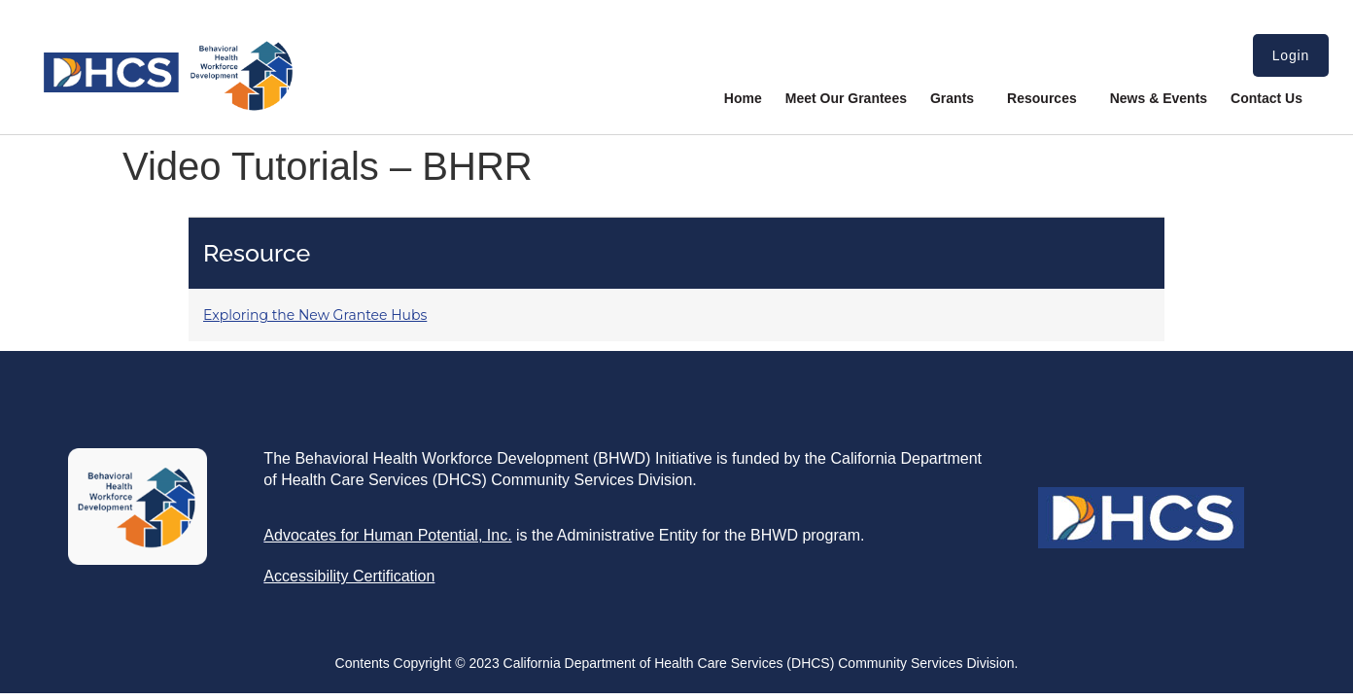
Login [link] (1290, 55)
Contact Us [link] (1266, 98)
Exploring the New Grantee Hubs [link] (315, 315)
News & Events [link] (1158, 98)
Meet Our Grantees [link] (846, 98)
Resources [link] (1047, 98)
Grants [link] (957, 98)
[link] (167, 106)
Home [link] (743, 98)
